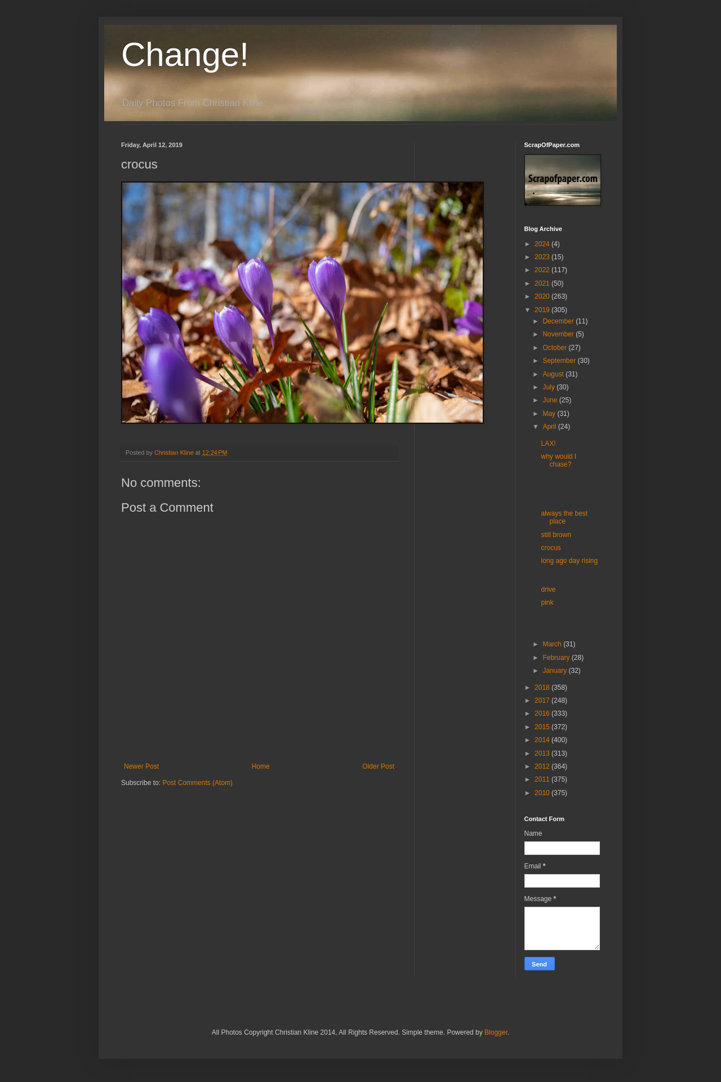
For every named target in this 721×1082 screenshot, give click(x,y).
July (549, 387)
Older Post (378, 766)
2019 (543, 310)
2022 (543, 270)
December (559, 321)
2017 (543, 700)
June (550, 400)
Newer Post (141, 766)
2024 (543, 244)
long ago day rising (569, 561)
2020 (543, 296)
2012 (543, 766)
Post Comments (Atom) (197, 783)
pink (547, 602)
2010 (543, 793)
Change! (185, 54)
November (559, 334)
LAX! (548, 443)
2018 (543, 687)
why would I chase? (558, 460)
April (550, 427)
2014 (543, 740)
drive (548, 589)
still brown (556, 535)
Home (261, 766)
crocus (550, 548)
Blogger (496, 1032)
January (555, 671)
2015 (543, 727)
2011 (543, 779)
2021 (543, 283)
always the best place (564, 517)
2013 (543, 753)
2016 (543, 713)
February (556, 658)
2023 (543, 257)
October (555, 348)
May (549, 414)
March (552, 644)
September (559, 361)
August (554, 374)
